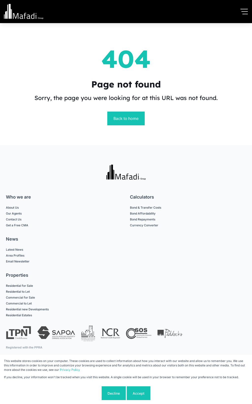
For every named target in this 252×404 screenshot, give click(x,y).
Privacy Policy (70, 370)
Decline (114, 393)
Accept (138, 393)
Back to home (126, 118)
